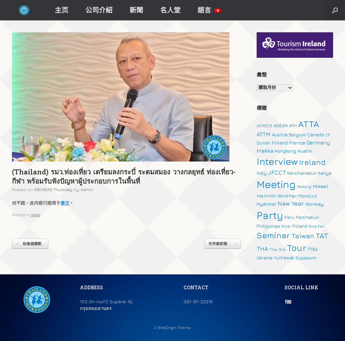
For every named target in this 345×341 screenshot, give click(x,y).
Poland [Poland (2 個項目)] (299, 226)
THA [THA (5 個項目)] (262, 248)
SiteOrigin (167, 327)
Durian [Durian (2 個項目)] (264, 143)
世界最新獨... (222, 244)
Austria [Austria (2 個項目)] (280, 134)
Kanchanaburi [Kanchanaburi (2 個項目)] (302, 173)
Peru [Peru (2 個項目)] (289, 217)
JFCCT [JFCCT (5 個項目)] (277, 172)
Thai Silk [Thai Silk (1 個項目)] (278, 250)
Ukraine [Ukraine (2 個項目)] (265, 257)
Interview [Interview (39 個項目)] (277, 161)
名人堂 (170, 10)
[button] (335, 10)
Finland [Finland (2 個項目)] (280, 143)
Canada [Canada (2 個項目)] (315, 134)
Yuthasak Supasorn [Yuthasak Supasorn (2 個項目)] (295, 257)
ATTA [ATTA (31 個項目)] (308, 124)
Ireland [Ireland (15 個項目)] (312, 162)
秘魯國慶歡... (30, 244)
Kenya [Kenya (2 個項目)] (324, 173)
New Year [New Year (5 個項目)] (291, 203)
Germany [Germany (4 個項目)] (318, 142)
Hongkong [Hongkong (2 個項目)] (285, 151)
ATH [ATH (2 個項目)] (293, 125)
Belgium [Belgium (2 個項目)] (297, 134)
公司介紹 (99, 10)
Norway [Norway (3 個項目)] (314, 204)
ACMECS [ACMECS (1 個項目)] (264, 126)
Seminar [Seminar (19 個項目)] (273, 235)
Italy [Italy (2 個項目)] (261, 173)
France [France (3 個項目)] (297, 143)
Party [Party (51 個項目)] (270, 215)
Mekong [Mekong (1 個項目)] (304, 187)
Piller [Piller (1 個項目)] (286, 226)
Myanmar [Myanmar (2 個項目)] (266, 204)
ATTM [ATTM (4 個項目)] (264, 134)
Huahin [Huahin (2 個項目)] (304, 151)
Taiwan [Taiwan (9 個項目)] (302, 236)
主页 (61, 10)
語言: (209, 10)
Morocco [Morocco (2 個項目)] (307, 196)
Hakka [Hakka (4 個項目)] (265, 151)
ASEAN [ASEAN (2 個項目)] (281, 125)
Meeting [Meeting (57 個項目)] (276, 184)
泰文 (65, 203)
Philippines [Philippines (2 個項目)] (268, 226)
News (35, 214)
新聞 (136, 10)
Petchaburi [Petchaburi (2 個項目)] (307, 217)
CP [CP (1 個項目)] (327, 135)
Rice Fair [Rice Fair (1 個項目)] (316, 226)
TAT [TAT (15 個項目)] (321, 235)
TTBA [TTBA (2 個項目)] (313, 249)
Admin (87, 189)
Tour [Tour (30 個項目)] (296, 247)
